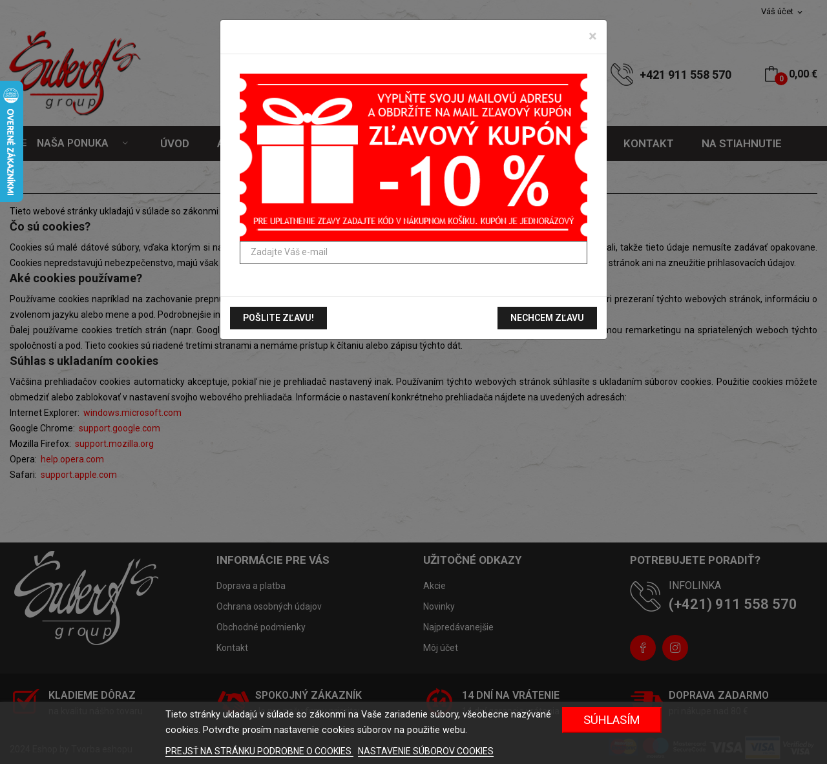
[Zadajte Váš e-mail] (413, 252)
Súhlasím (611, 720)
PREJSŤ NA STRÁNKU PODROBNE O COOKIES (259, 751)
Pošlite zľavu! (278, 318)
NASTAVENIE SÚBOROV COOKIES (426, 751)
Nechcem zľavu (547, 318)
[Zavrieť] (593, 36)
